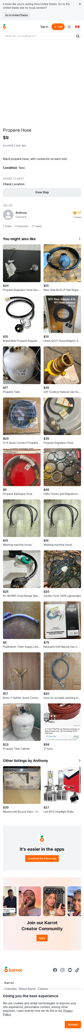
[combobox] (39, 36)
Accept (73, 1024)
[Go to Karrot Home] (13, 970)
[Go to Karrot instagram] (62, 970)
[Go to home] (4, 27)
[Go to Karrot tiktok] (77, 970)
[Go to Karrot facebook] (55, 970)
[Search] (77, 36)
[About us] (69, 26)
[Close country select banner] (80, 4)
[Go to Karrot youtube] (70, 970)
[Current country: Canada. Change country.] (77, 26)
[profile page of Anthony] (8, 215)
